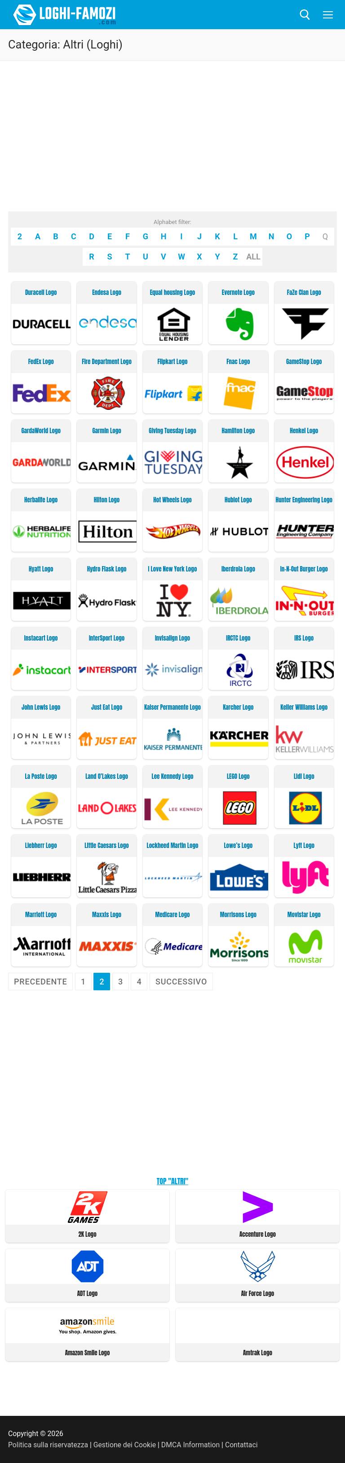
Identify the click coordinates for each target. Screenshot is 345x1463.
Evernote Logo (238, 292)
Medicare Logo (172, 914)
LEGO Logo (238, 776)
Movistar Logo (304, 914)
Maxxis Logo (106, 914)
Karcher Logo (238, 707)
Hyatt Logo (41, 569)
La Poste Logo (41, 776)
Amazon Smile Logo (87, 1353)
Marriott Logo (41, 914)
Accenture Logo (257, 1234)
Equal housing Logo (172, 292)
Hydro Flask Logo (107, 569)
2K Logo (87, 1234)
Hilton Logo (106, 500)
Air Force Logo (257, 1293)
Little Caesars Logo (106, 845)
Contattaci (241, 1445)
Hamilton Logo (238, 431)
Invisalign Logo (172, 638)
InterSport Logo (106, 638)
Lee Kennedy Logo (173, 776)
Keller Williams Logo (303, 707)
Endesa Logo (106, 292)
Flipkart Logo (173, 361)
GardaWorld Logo (40, 431)
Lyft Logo (304, 845)
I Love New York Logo (172, 569)
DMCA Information (190, 1445)
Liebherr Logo (41, 845)
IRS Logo (304, 638)
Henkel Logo (304, 431)
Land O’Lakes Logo (106, 776)
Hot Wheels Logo (172, 500)
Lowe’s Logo (238, 845)
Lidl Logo (304, 776)
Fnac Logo (238, 361)
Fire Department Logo (107, 361)
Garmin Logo (106, 431)
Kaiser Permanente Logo (172, 707)
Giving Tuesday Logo (172, 431)
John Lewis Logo (41, 707)
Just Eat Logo (106, 707)
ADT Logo (87, 1293)
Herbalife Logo (41, 500)
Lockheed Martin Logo (173, 845)
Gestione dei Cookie (124, 1445)
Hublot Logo (238, 500)
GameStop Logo (304, 361)
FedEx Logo (41, 361)
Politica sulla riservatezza (48, 1445)
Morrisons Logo (238, 914)
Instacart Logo (41, 638)
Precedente (40, 981)
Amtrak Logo (257, 1353)
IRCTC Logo (238, 638)
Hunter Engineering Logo (304, 500)
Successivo (181, 981)
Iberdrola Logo (238, 569)
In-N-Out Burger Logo (304, 569)
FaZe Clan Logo (304, 292)
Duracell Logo (41, 292)
